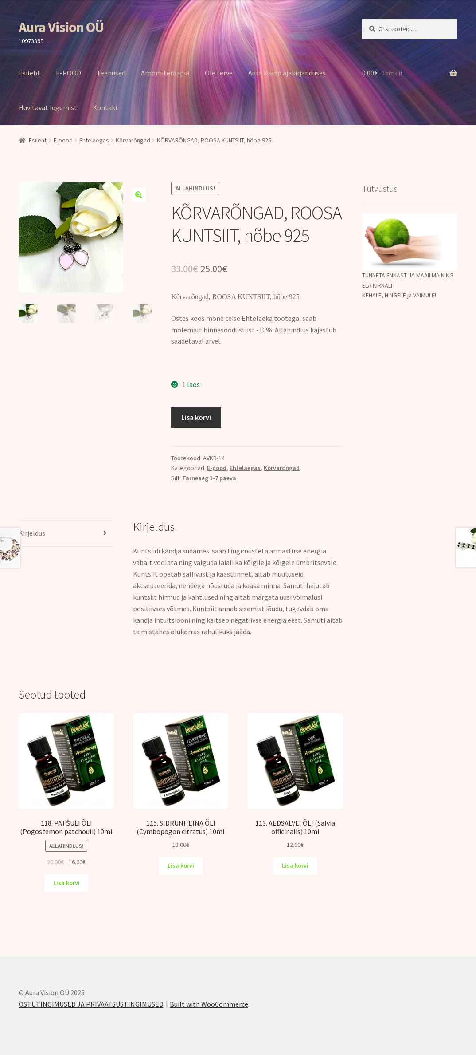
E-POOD (68, 72)
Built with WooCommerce (209, 1004)
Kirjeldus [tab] (32, 533)
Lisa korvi (196, 417)
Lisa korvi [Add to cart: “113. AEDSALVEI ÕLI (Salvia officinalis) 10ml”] (295, 865)
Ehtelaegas (94, 140)
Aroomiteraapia (165, 72)
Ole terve (219, 72)
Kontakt (105, 107)
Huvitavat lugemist (48, 107)
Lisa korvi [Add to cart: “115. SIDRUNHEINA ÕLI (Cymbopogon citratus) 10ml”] (181, 865)
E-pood (63, 140)
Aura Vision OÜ (61, 27)
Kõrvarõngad (133, 140)
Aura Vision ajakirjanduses (287, 72)
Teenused (111, 72)
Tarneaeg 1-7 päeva (209, 478)
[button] (139, 195)
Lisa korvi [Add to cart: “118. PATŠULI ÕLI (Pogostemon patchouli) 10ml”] (66, 883)
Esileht (29, 72)
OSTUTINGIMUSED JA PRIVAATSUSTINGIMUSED (91, 1004)
